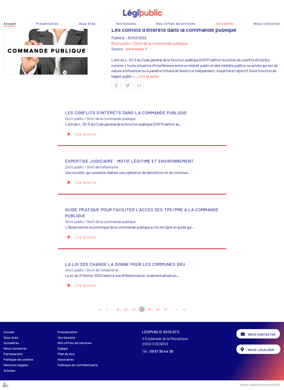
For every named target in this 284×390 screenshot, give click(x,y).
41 (118, 309)
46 (157, 309)
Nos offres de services (176, 23)
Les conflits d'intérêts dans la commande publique (126, 112)
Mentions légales (16, 365)
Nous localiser (261, 349)
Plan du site (66, 354)
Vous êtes (87, 23)
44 (142, 309)
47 (165, 309)
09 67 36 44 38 (161, 351)
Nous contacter (267, 23)
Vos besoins (126, 23)
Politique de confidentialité (78, 365)
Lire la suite (149, 76)
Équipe (63, 348)
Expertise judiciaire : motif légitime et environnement (129, 161)
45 (149, 309)
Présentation (47, 23)
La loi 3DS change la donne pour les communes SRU (125, 264)
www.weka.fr (137, 48)
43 (134, 309)
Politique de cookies (18, 359)
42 (125, 309)
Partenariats (13, 354)
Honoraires (66, 359)
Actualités (225, 23)
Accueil (10, 23)
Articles (9, 370)
